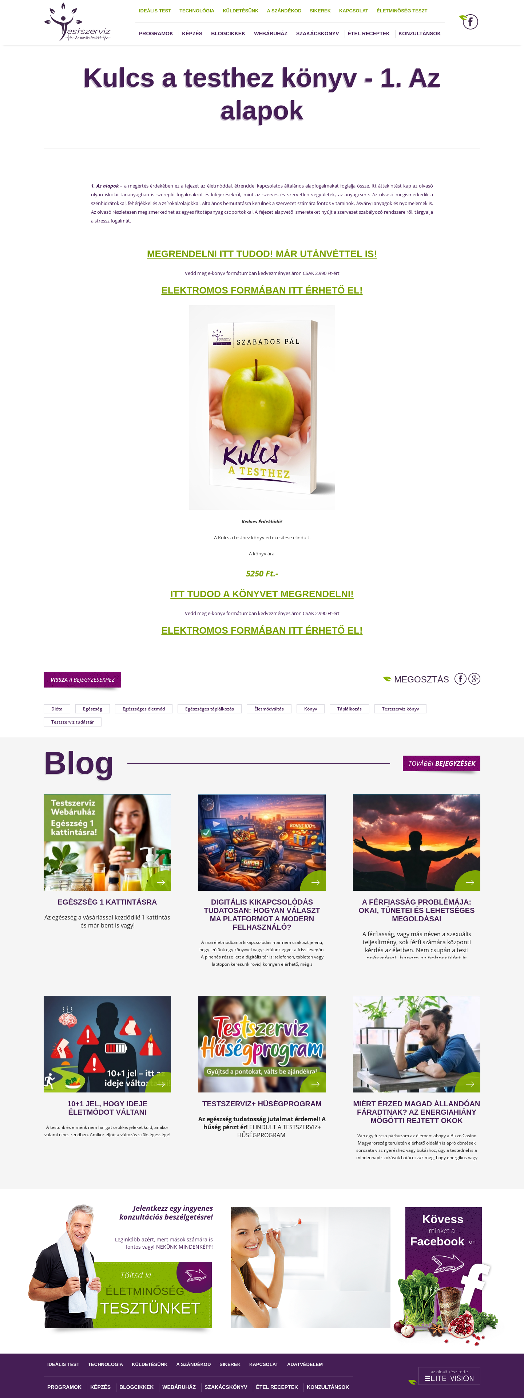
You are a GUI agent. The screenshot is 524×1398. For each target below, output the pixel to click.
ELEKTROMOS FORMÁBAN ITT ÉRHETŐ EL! (261, 290)
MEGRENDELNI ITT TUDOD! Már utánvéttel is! (262, 253)
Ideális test (155, 10)
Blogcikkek (228, 33)
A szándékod (284, 10)
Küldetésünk (240, 10)
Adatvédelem (305, 1364)
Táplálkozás (349, 709)
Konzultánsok (419, 33)
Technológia (196, 10)
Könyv (310, 709)
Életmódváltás (269, 709)
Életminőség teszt (402, 10)
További (441, 763)
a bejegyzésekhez (83, 679)
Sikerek (320, 10)
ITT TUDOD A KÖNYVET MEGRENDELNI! (262, 593)
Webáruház (270, 33)
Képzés (192, 33)
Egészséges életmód (144, 709)
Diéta (57, 709)
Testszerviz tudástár (72, 722)
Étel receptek (369, 33)
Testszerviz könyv (400, 709)
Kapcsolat (353, 10)
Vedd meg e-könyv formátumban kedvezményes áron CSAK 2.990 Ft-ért (262, 273)
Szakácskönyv (317, 33)
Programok (156, 33)
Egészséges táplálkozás (209, 709)
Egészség (92, 709)
